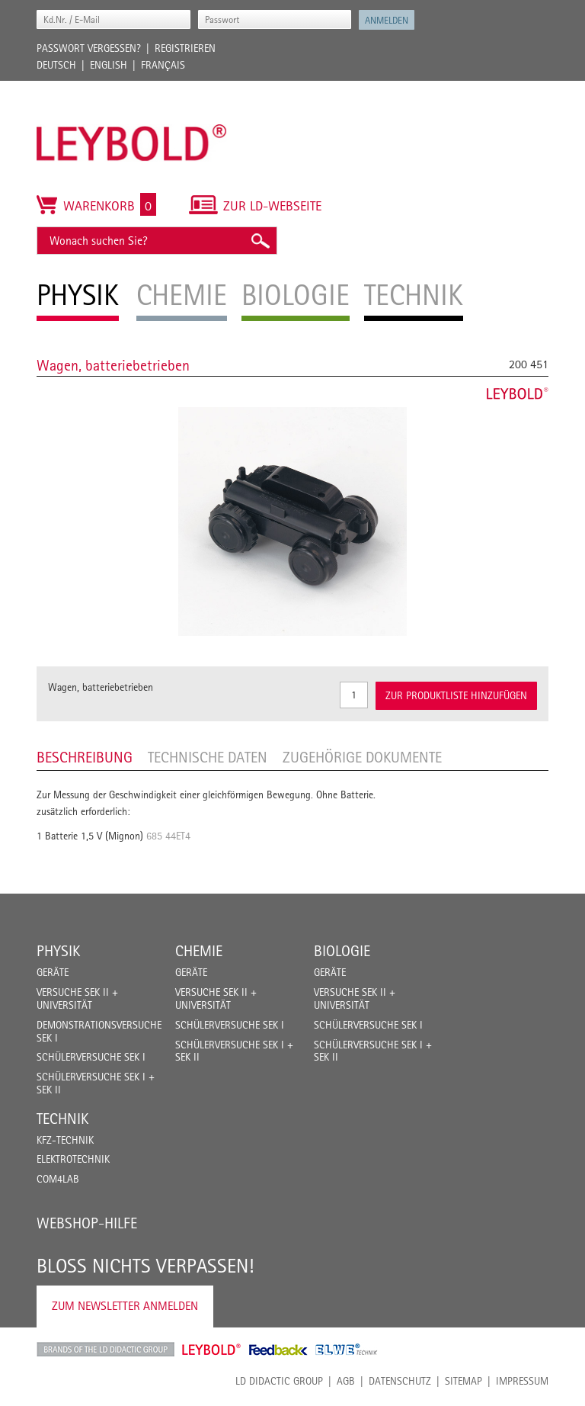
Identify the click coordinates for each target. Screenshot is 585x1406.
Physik (58, 951)
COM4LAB (58, 1179)
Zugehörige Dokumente (362, 757)
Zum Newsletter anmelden (125, 1305)
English (108, 65)
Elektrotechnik (73, 1159)
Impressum (522, 1381)
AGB (346, 1381)
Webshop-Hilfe (87, 1223)
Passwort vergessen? (89, 48)
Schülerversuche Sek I (91, 1057)
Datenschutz (400, 1381)
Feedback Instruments (278, 1349)
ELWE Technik (346, 1349)
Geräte (53, 972)
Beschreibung (85, 757)
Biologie (342, 951)
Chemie (198, 951)
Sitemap (463, 1381)
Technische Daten (207, 757)
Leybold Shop (211, 1349)
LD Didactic (105, 1349)
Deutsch (56, 65)
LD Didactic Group (279, 1381)
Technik (62, 1118)
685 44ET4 (168, 836)
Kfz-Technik (65, 1140)
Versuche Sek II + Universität (77, 998)
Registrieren (185, 48)
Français (163, 65)
